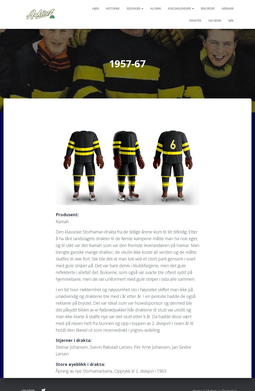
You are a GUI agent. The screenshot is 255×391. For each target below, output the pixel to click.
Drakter (195, 21)
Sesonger (135, 8)
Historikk (113, 8)
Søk (231, 21)
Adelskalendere (181, 8)
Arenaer (228, 8)
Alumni (155, 8)
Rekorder (208, 8)
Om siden (214, 21)
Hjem (95, 8)
